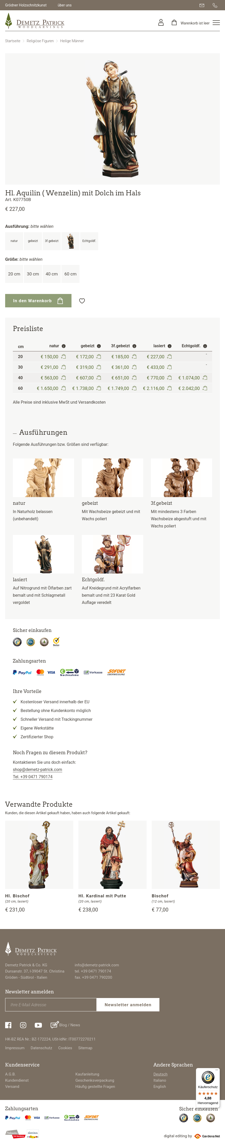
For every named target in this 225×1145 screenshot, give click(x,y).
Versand (12, 1086)
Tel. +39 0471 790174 (32, 776)
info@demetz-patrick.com (97, 965)
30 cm (33, 273)
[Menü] (217, 1071)
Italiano (160, 1080)
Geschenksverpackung (94, 1080)
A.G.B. (10, 1074)
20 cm (14, 273)
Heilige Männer (72, 41)
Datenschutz (41, 1048)
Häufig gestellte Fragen (95, 1086)
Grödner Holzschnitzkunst (26, 5)
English (160, 1086)
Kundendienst (17, 1080)
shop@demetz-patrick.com (37, 769)
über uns (64, 5)
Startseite (12, 41)
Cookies (65, 1048)
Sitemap (85, 1048)
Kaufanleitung (87, 1074)
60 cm (70, 273)
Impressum (14, 1048)
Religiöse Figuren (40, 41)
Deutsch (161, 1074)
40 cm (52, 273)
